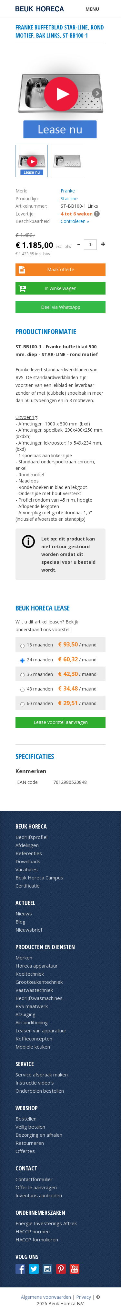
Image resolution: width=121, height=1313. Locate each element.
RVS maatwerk (31, 1006)
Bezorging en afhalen (38, 1135)
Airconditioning (31, 1022)
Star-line (69, 198)
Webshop (26, 1108)
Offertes (25, 1151)
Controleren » (75, 221)
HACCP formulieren (36, 1239)
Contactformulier (34, 1179)
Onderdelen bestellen (39, 1090)
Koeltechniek (29, 973)
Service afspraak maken (41, 1074)
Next (97, 93)
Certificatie (27, 885)
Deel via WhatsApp (60, 307)
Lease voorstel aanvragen (61, 722)
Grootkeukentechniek (39, 982)
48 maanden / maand (61, 689)
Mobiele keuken (32, 1046)
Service (24, 1064)
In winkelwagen (60, 288)
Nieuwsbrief (28, 929)
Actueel (25, 903)
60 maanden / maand (61, 703)
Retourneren (29, 1143)
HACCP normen (32, 1231)
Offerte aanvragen (36, 1187)
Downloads (27, 861)
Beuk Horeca (31, 826)
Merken (23, 957)
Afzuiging (25, 1014)
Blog (20, 921)
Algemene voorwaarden (46, 1297)
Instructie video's (34, 1082)
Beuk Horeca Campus (39, 877)
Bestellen (25, 1118)
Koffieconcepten (33, 1038)
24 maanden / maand (61, 659)
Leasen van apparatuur (40, 1030)
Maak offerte (60, 269)
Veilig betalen (30, 1126)
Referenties (28, 853)
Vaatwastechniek (34, 990)
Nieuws (23, 913)
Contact (26, 1168)
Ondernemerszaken (40, 1212)
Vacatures (26, 869)
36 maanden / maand (61, 674)
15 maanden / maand (61, 645)
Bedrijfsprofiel (31, 837)
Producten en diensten (45, 947)
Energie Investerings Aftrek (46, 1223)
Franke (68, 191)
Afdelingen (27, 845)
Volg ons (26, 1257)
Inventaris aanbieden (38, 1195)
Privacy (83, 1297)
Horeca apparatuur (36, 965)
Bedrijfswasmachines (39, 998)
